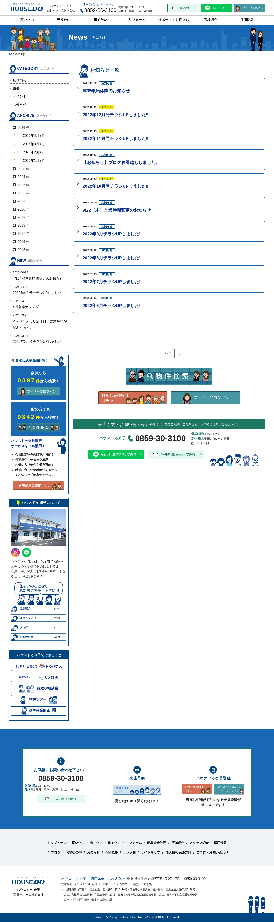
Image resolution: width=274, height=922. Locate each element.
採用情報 (247, 20)
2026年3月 (31, 144)
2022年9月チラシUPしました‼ (112, 234)
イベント (20, 96)
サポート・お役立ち (173, 20)
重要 (16, 88)
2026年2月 (31, 152)
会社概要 (111, 852)
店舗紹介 (210, 20)
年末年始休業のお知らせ (106, 90)
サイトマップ (150, 852)
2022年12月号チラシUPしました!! (116, 114)
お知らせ (20, 104)
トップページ (57, 843)
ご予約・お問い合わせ (212, 852)
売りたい (63, 20)
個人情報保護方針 (178, 852)
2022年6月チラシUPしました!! (112, 305)
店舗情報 (20, 80)
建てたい (100, 20)
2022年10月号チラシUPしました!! (116, 186)
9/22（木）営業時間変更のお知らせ (117, 210)
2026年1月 (31, 160)
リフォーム (137, 20)
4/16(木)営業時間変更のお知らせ (38, 278)
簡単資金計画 (156, 843)
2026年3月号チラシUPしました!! (38, 341)
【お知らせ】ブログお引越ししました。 (121, 162)
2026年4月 (31, 135)
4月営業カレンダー (27, 307)
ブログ (55, 852)
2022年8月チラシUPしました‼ (112, 257)
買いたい (27, 20)
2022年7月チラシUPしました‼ (112, 281)
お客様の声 (74, 852)
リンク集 (129, 852)
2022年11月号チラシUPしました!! (116, 138)
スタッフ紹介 (199, 843)
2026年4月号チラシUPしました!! (38, 293)
